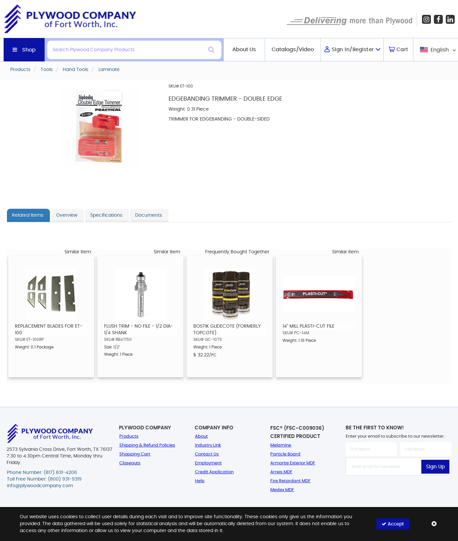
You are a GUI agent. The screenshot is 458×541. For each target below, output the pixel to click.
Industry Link (208, 445)
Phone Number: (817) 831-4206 (42, 472)
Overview (66, 215)
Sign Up (435, 466)
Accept (393, 524)
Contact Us (207, 454)
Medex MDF (282, 490)
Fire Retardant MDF (290, 481)
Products (128, 436)
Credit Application (214, 472)
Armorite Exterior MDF (292, 463)
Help (200, 481)
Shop (29, 50)
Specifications (106, 215)
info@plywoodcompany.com (40, 486)
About (201, 436)
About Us (244, 49)
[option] (51, 316)
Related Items (27, 215)
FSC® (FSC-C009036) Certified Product (297, 432)
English (440, 50)
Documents (148, 215)
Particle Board (285, 454)
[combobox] (437, 49)
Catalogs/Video (293, 49)
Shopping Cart (134, 454)
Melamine (280, 445)
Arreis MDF (281, 472)
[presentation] (398, 490)
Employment (208, 463)
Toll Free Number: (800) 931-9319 (44, 479)
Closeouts (129, 463)
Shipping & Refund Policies (147, 445)
